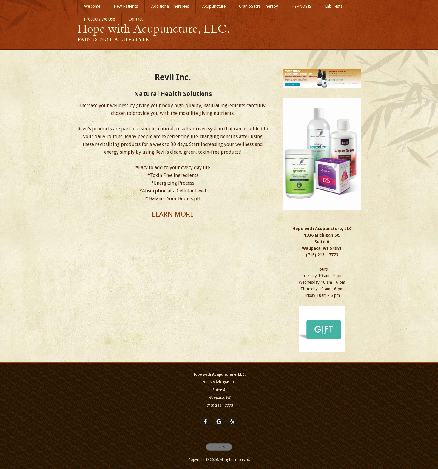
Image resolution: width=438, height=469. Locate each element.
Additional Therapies (170, 6)
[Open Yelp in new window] (232, 421)
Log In (218, 447)
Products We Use (99, 19)
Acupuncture (214, 6)
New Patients (126, 6)
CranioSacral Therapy (258, 6)
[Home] (153, 29)
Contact (135, 19)
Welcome (92, 6)
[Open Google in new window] (219, 421)
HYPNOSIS (301, 6)
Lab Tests (333, 6)
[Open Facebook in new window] (206, 421)
